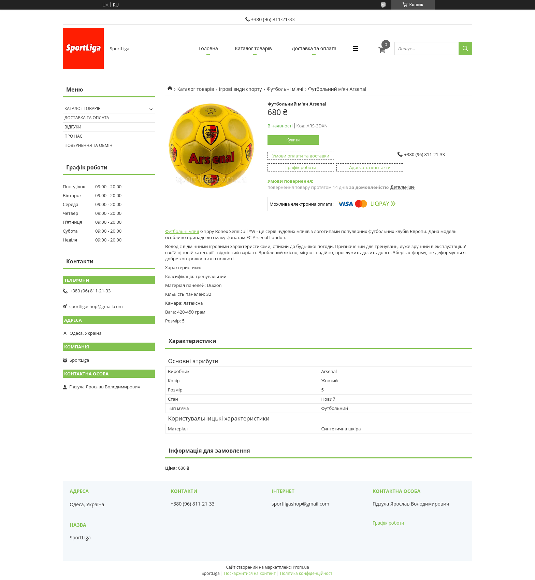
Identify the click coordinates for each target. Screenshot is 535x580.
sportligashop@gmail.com (96, 306)
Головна (208, 48)
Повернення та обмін (88, 145)
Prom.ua (301, 567)
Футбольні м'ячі (285, 89)
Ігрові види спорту (240, 89)
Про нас (73, 136)
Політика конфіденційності (306, 573)
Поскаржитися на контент (250, 573)
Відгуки (72, 127)
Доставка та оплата (314, 48)
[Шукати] (465, 48)
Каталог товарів (253, 48)
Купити (293, 140)
